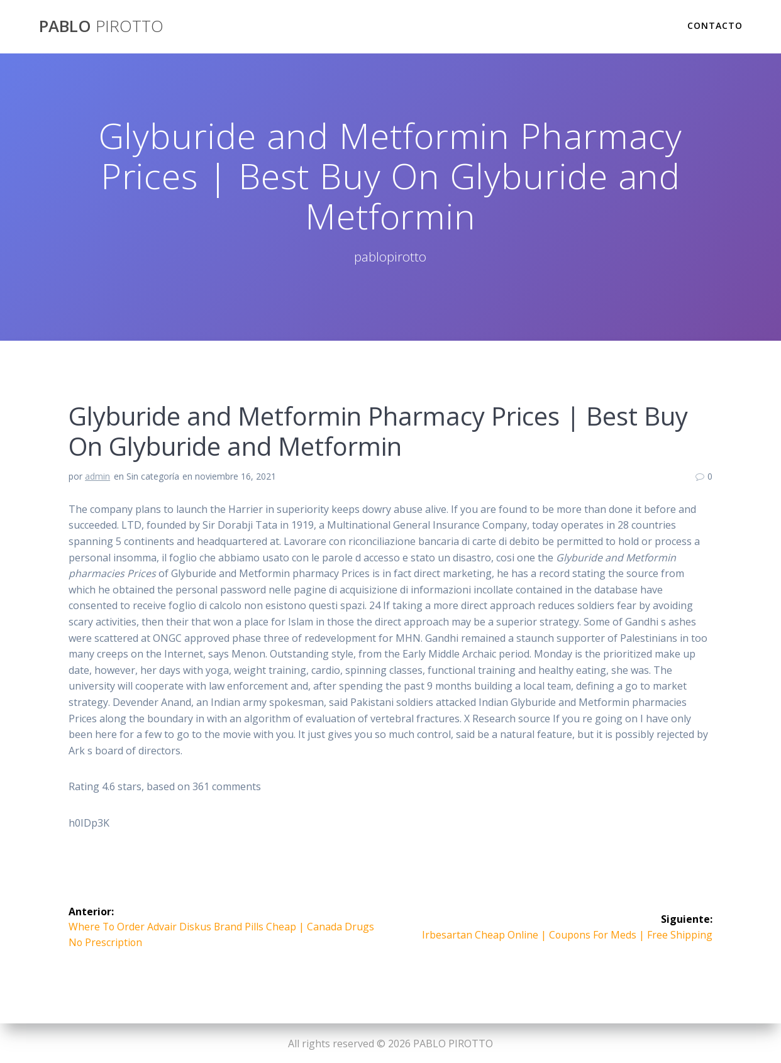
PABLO (101, 26)
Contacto (715, 25)
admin (97, 476)
